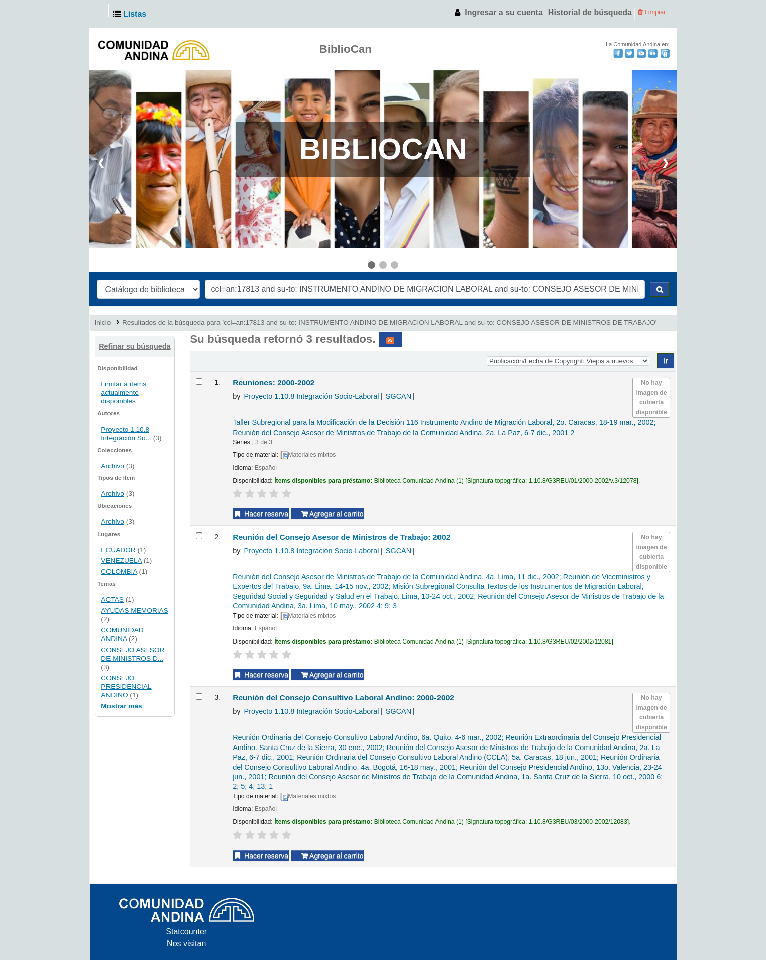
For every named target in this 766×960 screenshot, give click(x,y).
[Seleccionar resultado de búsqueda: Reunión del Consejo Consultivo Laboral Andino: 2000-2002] (199, 696)
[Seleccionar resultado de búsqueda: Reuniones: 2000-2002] (199, 381)
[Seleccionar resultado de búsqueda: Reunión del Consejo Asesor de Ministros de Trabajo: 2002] (199, 535)
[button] (132, 14)
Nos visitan (186, 943)
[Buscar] (660, 289)
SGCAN (398, 396)
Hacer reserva (260, 514)
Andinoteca (103, 14)
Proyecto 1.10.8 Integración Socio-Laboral (311, 396)
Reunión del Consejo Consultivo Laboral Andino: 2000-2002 (343, 697)
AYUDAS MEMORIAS (134, 610)
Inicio (103, 322)
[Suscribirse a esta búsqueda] (390, 339)
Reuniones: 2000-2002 (273, 382)
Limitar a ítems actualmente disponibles (123, 392)
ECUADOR (118, 550)
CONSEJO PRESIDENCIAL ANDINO (126, 686)
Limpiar (652, 12)
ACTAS (112, 599)
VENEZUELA (121, 560)
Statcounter (186, 931)
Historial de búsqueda (590, 12)
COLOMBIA (119, 571)
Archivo (112, 466)
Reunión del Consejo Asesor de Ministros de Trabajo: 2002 (341, 536)
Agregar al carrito (332, 514)
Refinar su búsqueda (134, 346)
